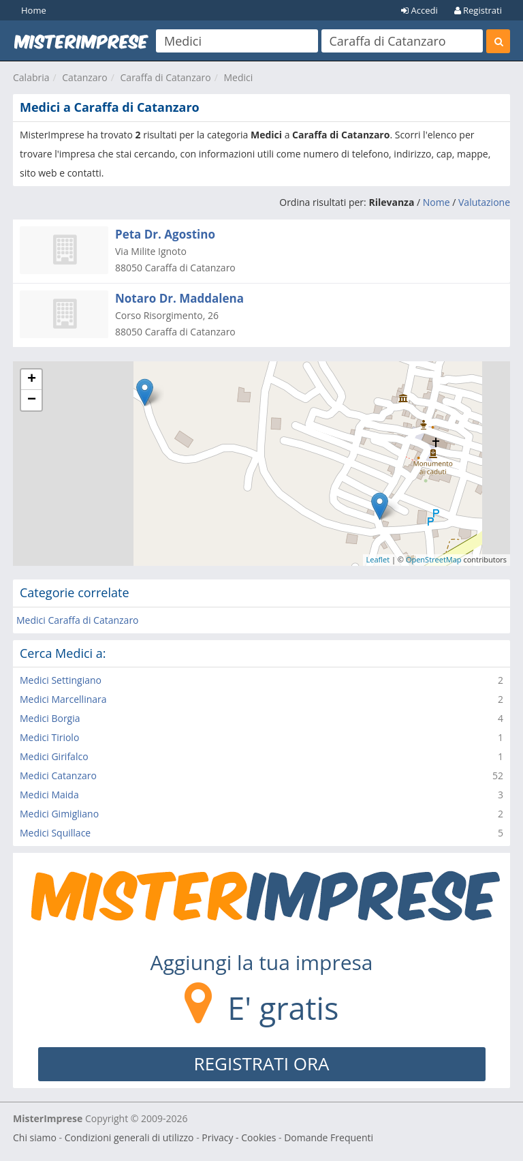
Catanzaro (84, 77)
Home (33, 10)
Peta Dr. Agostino (165, 234)
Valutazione (484, 202)
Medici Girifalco (54, 756)
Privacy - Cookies (239, 1137)
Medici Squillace (55, 832)
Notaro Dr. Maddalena (179, 298)
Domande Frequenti (328, 1137)
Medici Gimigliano (59, 813)
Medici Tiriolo (49, 737)
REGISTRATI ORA (262, 1063)
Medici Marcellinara (63, 699)
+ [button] (31, 380)
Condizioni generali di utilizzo (129, 1137)
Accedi (419, 10)
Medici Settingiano (60, 680)
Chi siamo (35, 1137)
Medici (238, 77)
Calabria (31, 77)
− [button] (31, 400)
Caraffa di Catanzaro (166, 77)
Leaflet (378, 559)
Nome (436, 202)
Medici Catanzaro (58, 775)
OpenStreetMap (434, 559)
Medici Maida (49, 794)
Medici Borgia (50, 718)
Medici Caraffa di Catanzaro (77, 620)
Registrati (478, 10)
